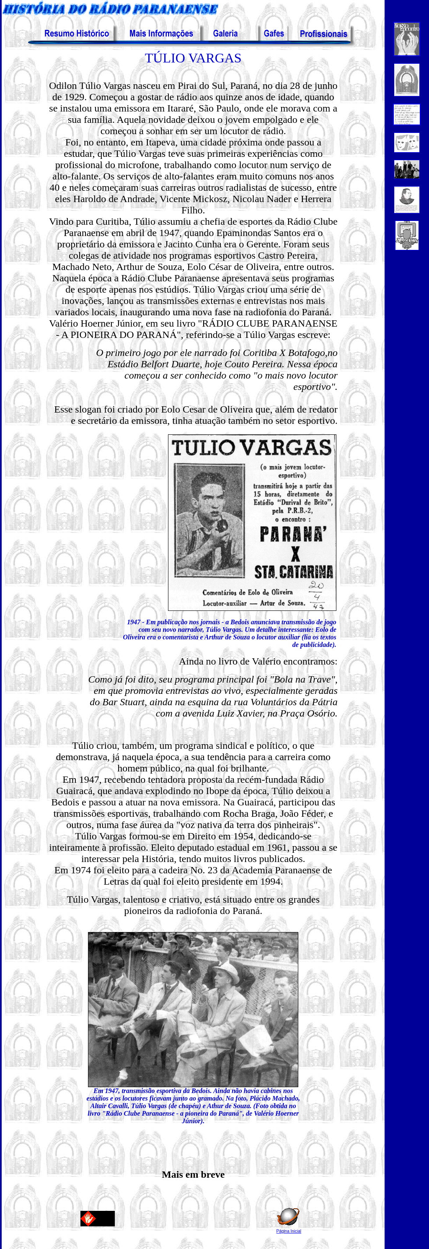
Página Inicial (289, 1231)
